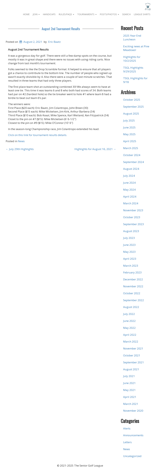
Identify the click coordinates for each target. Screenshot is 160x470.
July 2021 (129, 376)
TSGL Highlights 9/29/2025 (133, 69)
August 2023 (131, 231)
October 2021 (131, 355)
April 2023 (129, 258)
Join (36, 14)
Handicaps (49, 14)
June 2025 (129, 127)
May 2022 (129, 328)
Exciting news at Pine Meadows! (136, 48)
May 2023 (129, 252)
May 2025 (129, 134)
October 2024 (131, 155)
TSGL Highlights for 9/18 (135, 80)
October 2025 (131, 99)
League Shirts (142, 14)
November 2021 (133, 348)
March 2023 (130, 265)
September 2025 (133, 106)
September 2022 (133, 300)
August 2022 (131, 307)
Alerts (126, 428)
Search (126, 14)
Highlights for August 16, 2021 (95, 149)
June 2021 (129, 383)
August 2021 (131, 369)
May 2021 (129, 390)
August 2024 (131, 169)
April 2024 (129, 196)
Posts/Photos (109, 14)
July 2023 (129, 238)
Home (26, 14)
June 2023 (129, 245)
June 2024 (129, 182)
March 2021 (130, 404)
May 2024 (129, 189)
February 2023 (132, 272)
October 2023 (131, 217)
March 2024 (130, 203)
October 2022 (131, 293)
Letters (127, 442)
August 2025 (131, 113)
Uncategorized (132, 456)
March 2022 (130, 341)
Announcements (133, 435)
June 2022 (129, 321)
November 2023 (133, 210)
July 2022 (129, 314)
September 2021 (133, 362)
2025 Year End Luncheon (132, 37)
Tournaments (87, 14)
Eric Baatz (54, 42)
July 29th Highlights (20, 149)
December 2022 (133, 279)
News (21, 141)
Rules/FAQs (66, 14)
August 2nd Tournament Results (61, 28)
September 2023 (133, 224)
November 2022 (133, 286)
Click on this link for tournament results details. (37, 135)
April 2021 (129, 397)
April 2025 (129, 141)
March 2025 (130, 148)
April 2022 (129, 335)
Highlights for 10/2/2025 (131, 58)
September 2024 (133, 162)
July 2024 (129, 175)
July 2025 (129, 120)
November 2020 (133, 410)
